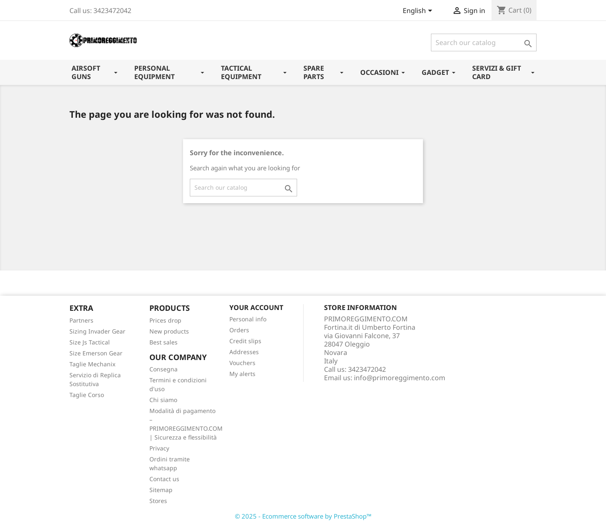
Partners (81, 320)
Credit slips (245, 341)
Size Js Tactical (89, 342)
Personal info (247, 319)
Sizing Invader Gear (97, 331)
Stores (158, 501)
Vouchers (242, 363)
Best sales (163, 342)
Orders (239, 330)
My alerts (242, 374)
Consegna (163, 369)
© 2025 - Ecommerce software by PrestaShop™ (303, 516)
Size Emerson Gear (95, 353)
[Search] (484, 42)
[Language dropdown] (419, 11)
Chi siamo (163, 400)
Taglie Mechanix (92, 364)
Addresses (244, 352)
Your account (256, 307)
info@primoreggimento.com (399, 377)
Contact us (164, 479)
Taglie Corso (86, 395)
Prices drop (165, 320)
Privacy (159, 448)
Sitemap (161, 490)
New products (169, 331)
